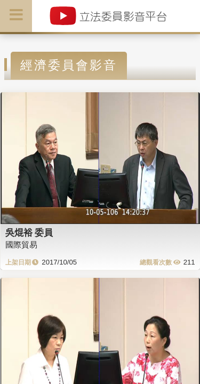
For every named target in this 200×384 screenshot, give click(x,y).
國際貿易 (21, 244)
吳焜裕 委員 (29, 232)
